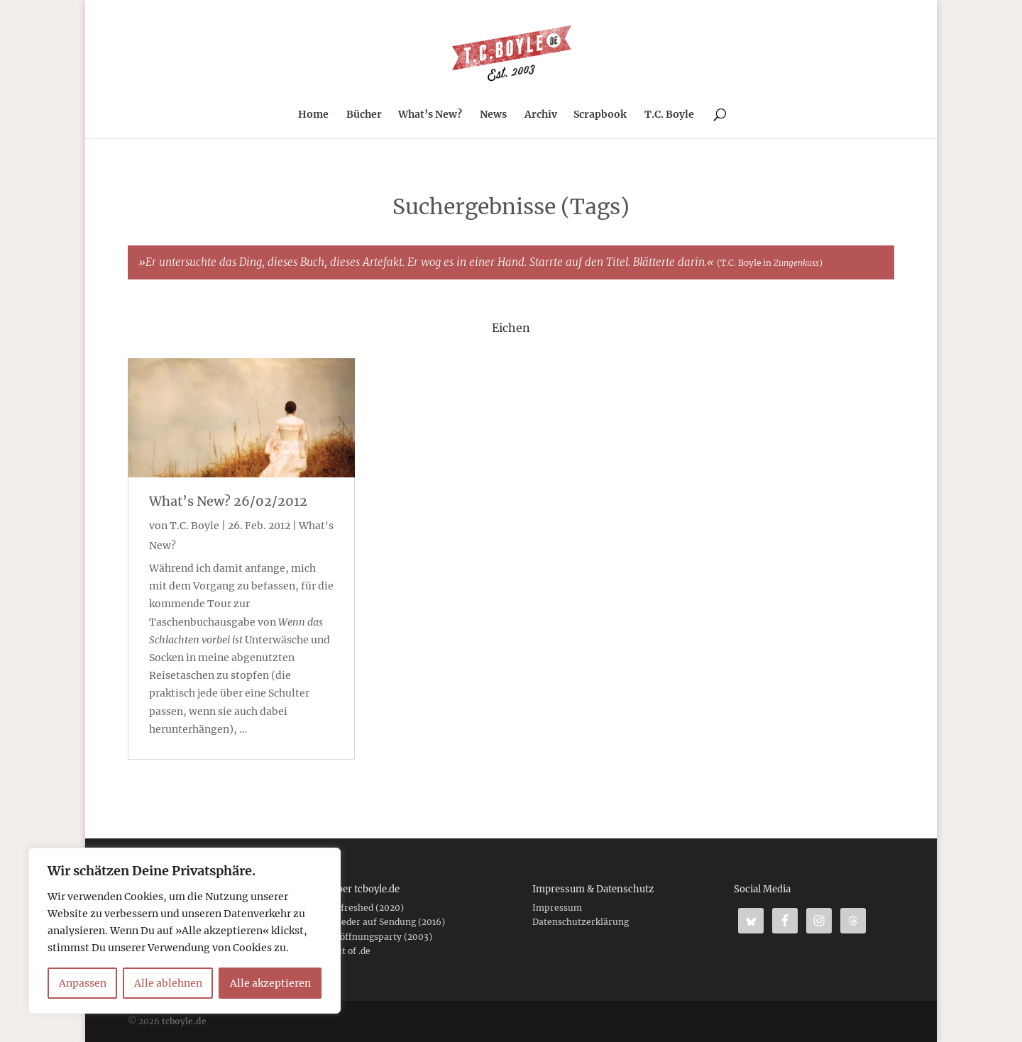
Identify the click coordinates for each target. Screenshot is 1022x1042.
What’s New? (430, 115)
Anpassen (82, 983)
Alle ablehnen (168, 983)
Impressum (557, 907)
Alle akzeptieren (270, 983)
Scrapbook (600, 115)
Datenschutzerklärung (580, 921)
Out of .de (350, 951)
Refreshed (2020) (367, 907)
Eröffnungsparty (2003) (381, 936)
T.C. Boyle (669, 115)
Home (313, 115)
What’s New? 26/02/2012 (228, 501)
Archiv (540, 115)
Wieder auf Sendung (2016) (387, 921)
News (493, 115)
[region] (184, 931)
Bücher (364, 115)
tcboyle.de (184, 1021)
